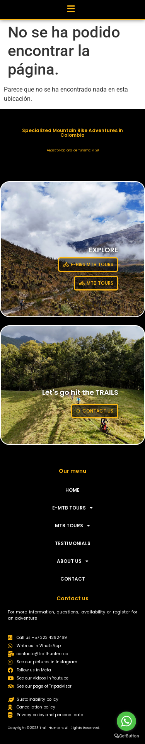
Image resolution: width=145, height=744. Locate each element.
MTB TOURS (72, 526)
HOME (72, 490)
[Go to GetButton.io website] (126, 736)
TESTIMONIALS (72, 543)
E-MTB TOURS (72, 508)
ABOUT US (73, 561)
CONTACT (72, 579)
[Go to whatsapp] (126, 721)
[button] (71, 7)
